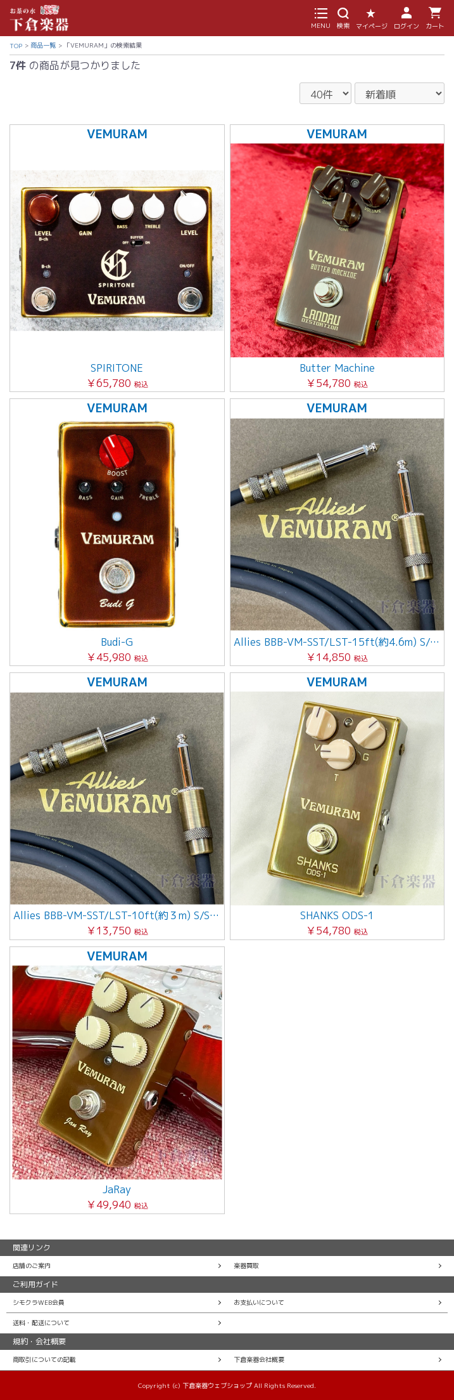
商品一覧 (43, 45)
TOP (15, 45)
